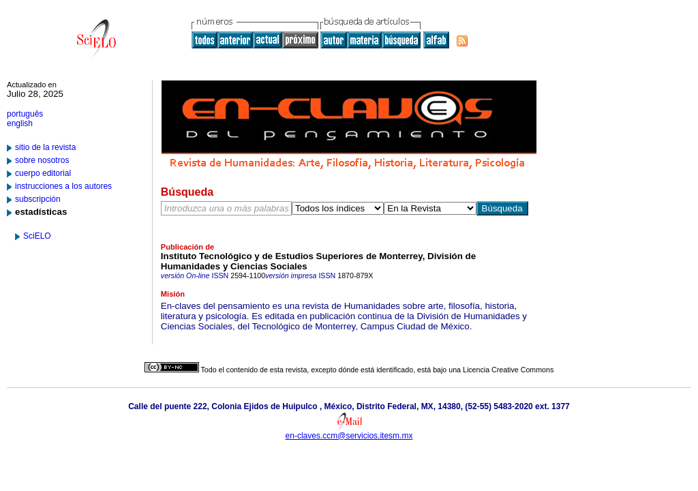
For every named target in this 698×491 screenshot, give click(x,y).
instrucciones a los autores (63, 186)
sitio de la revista (45, 147)
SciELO (37, 236)
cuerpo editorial (43, 173)
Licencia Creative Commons (508, 370)
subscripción (38, 199)
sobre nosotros (42, 160)
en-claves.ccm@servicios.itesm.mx (349, 436)
